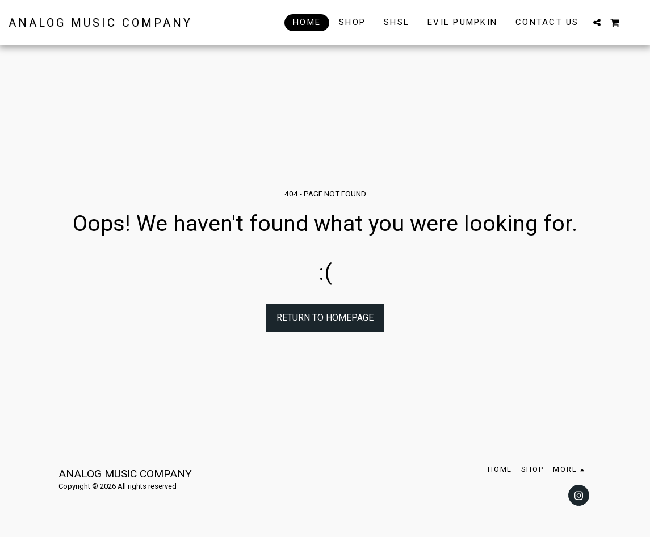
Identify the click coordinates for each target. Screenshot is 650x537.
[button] (597, 22)
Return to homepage (325, 317)
